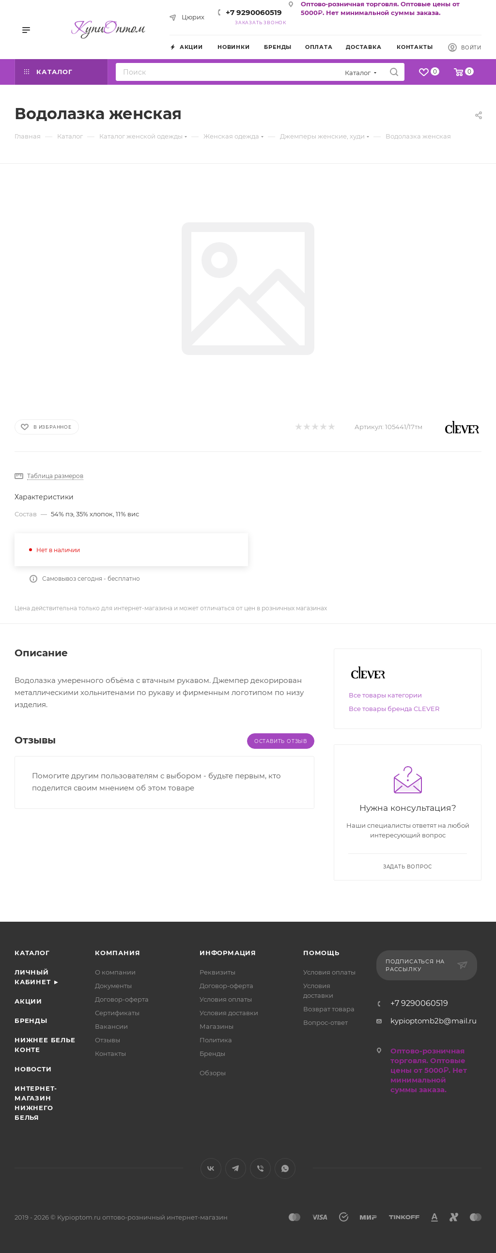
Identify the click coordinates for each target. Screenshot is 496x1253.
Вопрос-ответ (325, 1022)
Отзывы (107, 1040)
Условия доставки (229, 1013)
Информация (228, 953)
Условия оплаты (226, 999)
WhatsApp (285, 1168)
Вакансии (111, 1026)
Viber (260, 1168)
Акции (28, 1001)
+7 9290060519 (254, 12)
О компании (115, 972)
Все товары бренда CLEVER (394, 708)
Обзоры (213, 1073)
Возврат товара (329, 1009)
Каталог (32, 953)
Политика (216, 1040)
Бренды (31, 1020)
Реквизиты (217, 972)
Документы (113, 986)
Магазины (216, 1026)
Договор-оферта (122, 999)
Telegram (235, 1168)
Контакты (110, 1053)
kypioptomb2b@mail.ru (433, 1020)
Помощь (321, 953)
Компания (117, 953)
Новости (33, 1069)
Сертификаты (117, 1013)
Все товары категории (385, 695)
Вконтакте (211, 1168)
